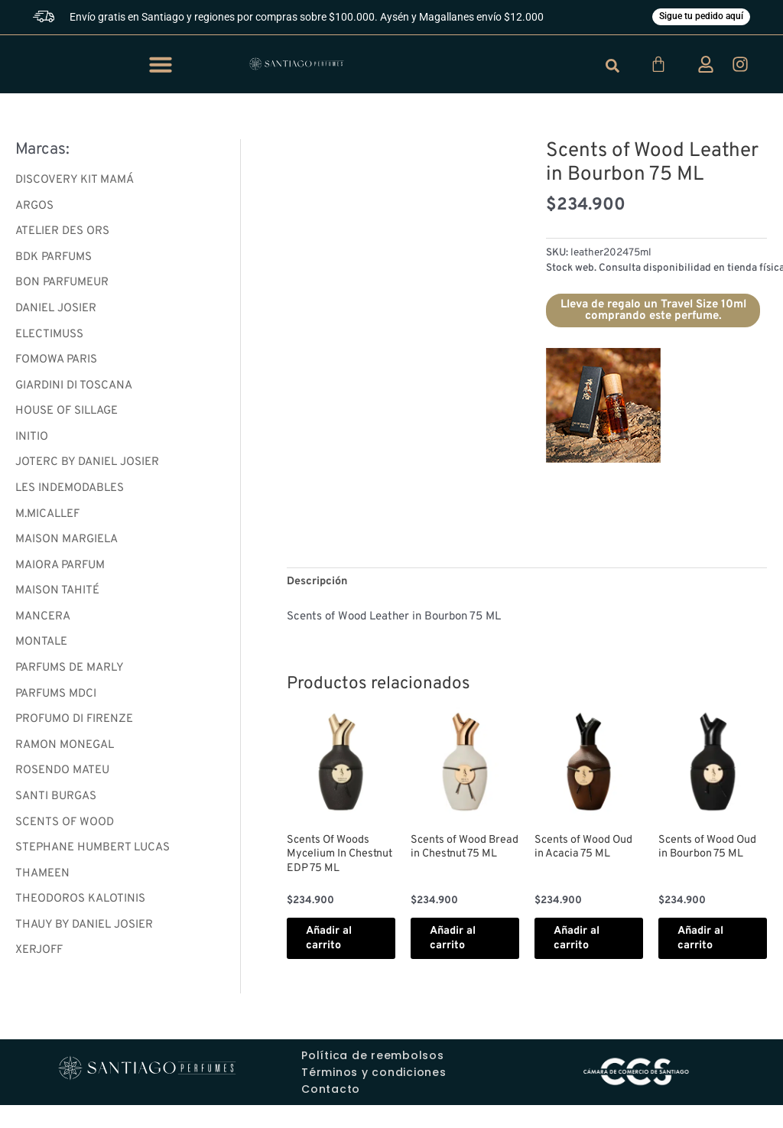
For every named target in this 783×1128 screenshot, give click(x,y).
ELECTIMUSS (49, 337)
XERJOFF (39, 956)
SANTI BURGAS (55, 801)
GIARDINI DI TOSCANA (73, 388)
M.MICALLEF (47, 517)
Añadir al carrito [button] (335, 951)
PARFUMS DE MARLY (69, 672)
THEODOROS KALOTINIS (80, 904)
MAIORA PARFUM (60, 568)
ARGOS (34, 207)
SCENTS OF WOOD (64, 827)
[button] (160, 65)
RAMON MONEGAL (64, 750)
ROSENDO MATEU (62, 775)
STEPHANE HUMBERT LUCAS (92, 853)
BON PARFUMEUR (62, 285)
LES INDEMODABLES (69, 491)
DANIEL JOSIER (55, 311)
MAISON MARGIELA (66, 543)
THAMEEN (42, 878)
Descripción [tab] (318, 583)
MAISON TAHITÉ (57, 594)
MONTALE (41, 646)
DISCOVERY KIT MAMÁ (74, 181)
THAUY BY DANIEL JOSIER (84, 930)
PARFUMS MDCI (55, 698)
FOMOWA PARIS (56, 362)
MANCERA (42, 620)
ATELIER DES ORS (62, 233)
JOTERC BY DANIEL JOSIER (87, 465)
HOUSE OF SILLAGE (66, 414)
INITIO (31, 440)
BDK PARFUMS (53, 259)
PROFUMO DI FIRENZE (74, 724)
